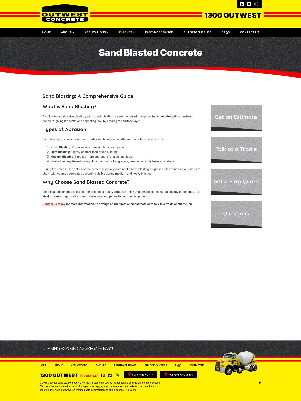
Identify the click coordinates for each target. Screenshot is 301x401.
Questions (236, 213)
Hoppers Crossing (178, 374)
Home (46, 32)
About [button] (67, 32)
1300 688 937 (69, 376)
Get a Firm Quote (236, 181)
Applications (79, 365)
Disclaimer (131, 390)
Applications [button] (97, 32)
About (59, 365)
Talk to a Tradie (236, 149)
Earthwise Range (159, 32)
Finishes (101, 365)
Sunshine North (140, 374)
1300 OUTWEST (233, 15)
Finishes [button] (127, 32)
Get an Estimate (236, 117)
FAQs (226, 32)
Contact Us (249, 32)
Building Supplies (197, 32)
